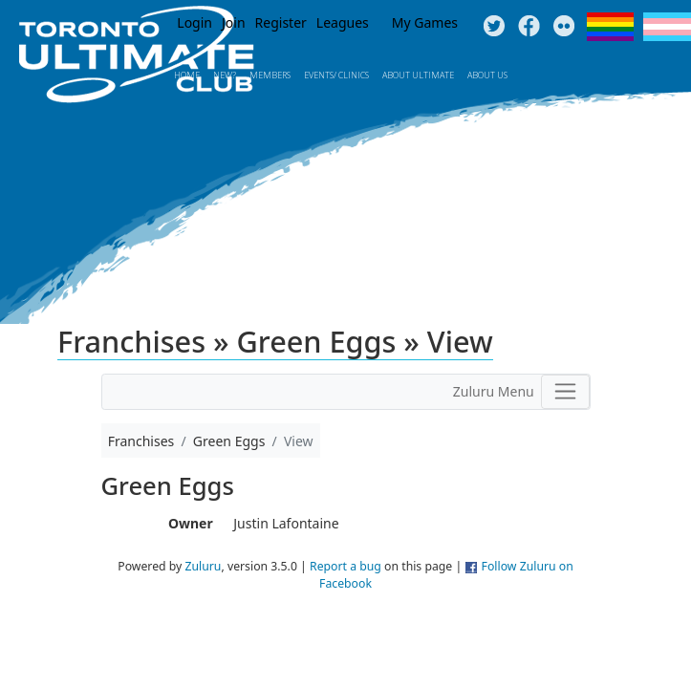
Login (194, 22)
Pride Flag (610, 26)
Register (281, 22)
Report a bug (345, 566)
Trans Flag (667, 26)
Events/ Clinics (336, 75)
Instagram (564, 26)
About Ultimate (418, 75)
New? (224, 75)
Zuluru (203, 566)
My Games (425, 22)
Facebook (529, 26)
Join (234, 22)
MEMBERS (270, 75)
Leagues (342, 22)
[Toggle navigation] (565, 392)
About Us (487, 75)
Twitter (494, 26)
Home (187, 75)
